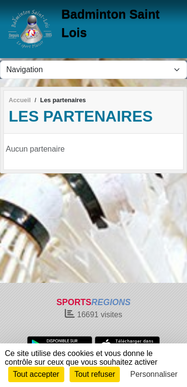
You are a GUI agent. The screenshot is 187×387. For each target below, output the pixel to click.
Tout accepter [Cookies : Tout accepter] (36, 374)
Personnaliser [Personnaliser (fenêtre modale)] (154, 374)
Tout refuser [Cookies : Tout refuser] (94, 374)
